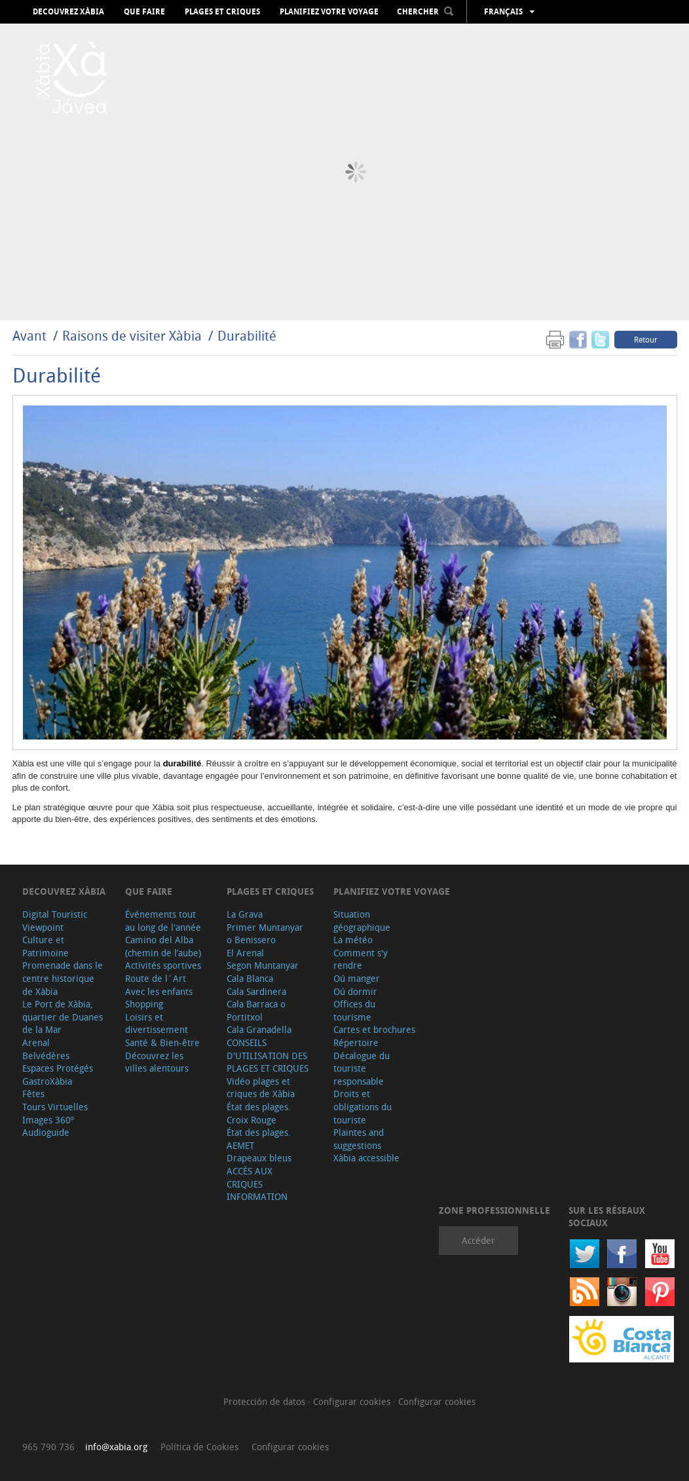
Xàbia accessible (366, 1158)
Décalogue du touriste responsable (361, 1068)
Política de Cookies (199, 1446)
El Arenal (245, 953)
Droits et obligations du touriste (362, 1106)
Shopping (144, 1004)
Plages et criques (222, 12)
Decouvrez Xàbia (68, 12)
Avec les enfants (159, 991)
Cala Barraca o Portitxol (256, 1010)
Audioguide (45, 1132)
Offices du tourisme (354, 1010)
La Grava (245, 914)
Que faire (144, 12)
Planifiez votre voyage (329, 12)
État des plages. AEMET (259, 1139)
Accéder (478, 1240)
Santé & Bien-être (162, 1042)
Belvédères (45, 1055)
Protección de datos (265, 1401)
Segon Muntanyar (263, 965)
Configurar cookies (353, 1401)
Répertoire (356, 1042)
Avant (29, 336)
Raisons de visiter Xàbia (133, 336)
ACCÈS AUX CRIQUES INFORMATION (257, 1184)
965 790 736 (48, 1446)
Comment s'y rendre (360, 959)
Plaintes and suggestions (358, 1139)
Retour (646, 339)
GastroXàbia (47, 1081)
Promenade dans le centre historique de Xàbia (62, 978)
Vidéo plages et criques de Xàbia (261, 1087)
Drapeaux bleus (259, 1158)
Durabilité (246, 336)
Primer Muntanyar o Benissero (265, 934)
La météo (353, 939)
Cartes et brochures (374, 1029)
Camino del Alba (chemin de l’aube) (163, 946)
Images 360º (48, 1120)
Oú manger (356, 978)
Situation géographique (361, 920)
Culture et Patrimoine (45, 946)
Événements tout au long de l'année (163, 920)
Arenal (36, 1042)
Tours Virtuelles (55, 1106)
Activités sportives (163, 965)
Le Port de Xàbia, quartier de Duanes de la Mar (62, 1017)
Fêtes (33, 1093)
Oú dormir (355, 991)
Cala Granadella (259, 1029)
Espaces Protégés (57, 1068)
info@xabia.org (116, 1446)
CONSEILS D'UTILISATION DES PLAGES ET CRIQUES (267, 1055)
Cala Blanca (250, 978)
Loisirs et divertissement (156, 1023)
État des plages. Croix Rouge (259, 1113)
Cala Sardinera (256, 991)
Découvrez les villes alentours (157, 1062)
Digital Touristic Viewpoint (54, 920)
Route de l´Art (155, 978)
